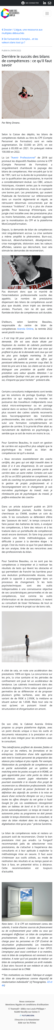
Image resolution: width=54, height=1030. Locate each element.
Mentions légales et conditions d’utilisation (27, 1004)
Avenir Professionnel (23, 157)
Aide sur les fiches (27, 1022)
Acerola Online (25, 328)
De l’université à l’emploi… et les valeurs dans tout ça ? (20, 40)
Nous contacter (27, 1001)
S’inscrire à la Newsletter (27, 1019)
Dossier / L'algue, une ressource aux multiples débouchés (22, 31)
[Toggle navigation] (47, 13)
